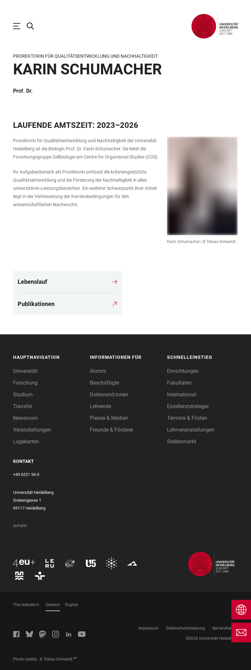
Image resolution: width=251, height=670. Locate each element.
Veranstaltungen (32, 430)
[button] (48, 357)
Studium (23, 394)
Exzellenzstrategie (188, 406)
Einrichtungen (183, 371)
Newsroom (25, 418)
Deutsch (53, 604)
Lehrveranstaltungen (190, 430)
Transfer (22, 406)
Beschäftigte (104, 383)
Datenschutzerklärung (185, 628)
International (181, 394)
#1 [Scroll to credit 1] (75, 658)
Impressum (149, 628)
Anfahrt (20, 525)
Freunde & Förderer (111, 430)
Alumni (98, 371)
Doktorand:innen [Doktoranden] (109, 394)
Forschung (25, 383)
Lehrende (100, 406)
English (71, 604)
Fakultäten (179, 383)
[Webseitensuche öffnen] (34, 26)
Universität (25, 371)
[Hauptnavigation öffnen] (20, 26)
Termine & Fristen (187, 418)
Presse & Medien (109, 418)
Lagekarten (26, 441)
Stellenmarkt (181, 441)
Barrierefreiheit (225, 628)
